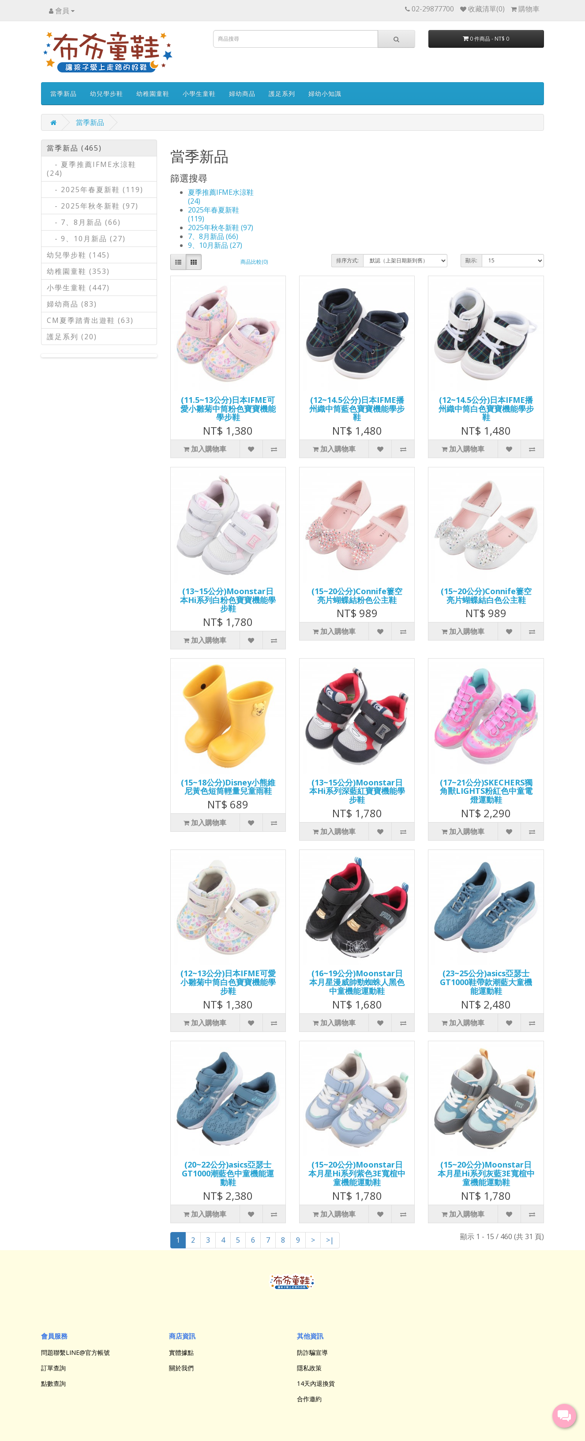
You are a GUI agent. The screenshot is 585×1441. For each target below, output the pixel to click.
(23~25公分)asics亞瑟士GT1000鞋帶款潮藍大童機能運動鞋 (486, 982)
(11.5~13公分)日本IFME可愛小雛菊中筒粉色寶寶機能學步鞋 (228, 408)
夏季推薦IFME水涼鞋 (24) (221, 196)
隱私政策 (309, 1368)
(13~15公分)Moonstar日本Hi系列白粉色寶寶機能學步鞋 (228, 600)
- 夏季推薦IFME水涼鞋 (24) (91, 168)
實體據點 (181, 1352)
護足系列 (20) (72, 336)
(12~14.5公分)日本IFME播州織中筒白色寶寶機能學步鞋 (486, 408)
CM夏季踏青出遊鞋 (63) (90, 320)
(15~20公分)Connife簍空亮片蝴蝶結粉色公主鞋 (356, 595)
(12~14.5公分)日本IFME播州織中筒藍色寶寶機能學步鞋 (357, 408)
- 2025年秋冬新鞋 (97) (93, 206)
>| (330, 1240)
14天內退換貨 (316, 1383)
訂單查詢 (53, 1368)
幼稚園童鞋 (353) (78, 271)
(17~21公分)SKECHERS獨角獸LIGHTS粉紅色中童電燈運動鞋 (486, 791)
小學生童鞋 (199, 93)
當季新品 (63, 93)
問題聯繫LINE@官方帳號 (75, 1352)
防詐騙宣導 (312, 1352)
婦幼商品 (242, 93)
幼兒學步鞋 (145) (78, 255)
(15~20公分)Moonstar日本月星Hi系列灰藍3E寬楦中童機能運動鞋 (486, 1173)
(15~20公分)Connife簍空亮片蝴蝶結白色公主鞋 (486, 595)
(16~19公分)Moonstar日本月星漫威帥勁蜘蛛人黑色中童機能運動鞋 (357, 982)
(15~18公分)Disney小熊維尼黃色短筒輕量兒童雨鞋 (228, 786)
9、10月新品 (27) (215, 245)
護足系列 (282, 93)
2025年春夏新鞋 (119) (213, 214)
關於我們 (181, 1368)
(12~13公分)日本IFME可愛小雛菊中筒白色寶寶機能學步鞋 (228, 982)
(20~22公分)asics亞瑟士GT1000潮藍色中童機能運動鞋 (228, 1173)
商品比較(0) (254, 261)
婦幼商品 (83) (72, 304)
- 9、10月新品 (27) (86, 238)
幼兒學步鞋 (106, 93)
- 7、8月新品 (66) (84, 222)
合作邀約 (309, 1399)
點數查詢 (53, 1383)
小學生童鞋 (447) (78, 287)
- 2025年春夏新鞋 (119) (95, 189)
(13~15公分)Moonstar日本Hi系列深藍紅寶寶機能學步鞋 (357, 791)
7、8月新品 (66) (213, 236)
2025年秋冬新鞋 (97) (220, 227)
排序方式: (347, 260)
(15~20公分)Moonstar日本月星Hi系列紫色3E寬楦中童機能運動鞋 (356, 1173)
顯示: (471, 260)
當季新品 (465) (74, 148)
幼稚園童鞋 (152, 93)
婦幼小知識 (324, 93)
